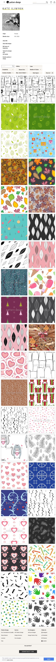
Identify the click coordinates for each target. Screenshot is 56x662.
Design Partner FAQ (32, 635)
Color (31, 66)
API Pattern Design (19, 632)
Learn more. (10, 660)
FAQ (2, 641)
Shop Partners (4, 635)
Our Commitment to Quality (7, 632)
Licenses (3, 638)
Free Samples (18, 638)
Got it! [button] (48, 659)
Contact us (28, 651)
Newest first (22, 69)
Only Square (36, 73)
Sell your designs (32, 632)
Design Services (18, 635)
